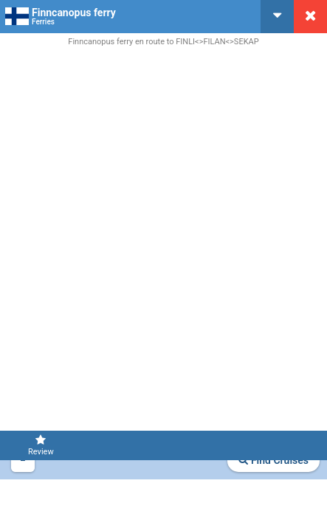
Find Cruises (273, 460)
